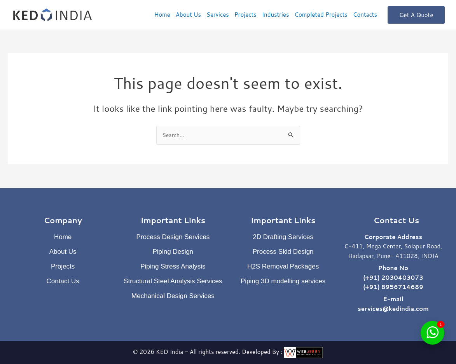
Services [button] (217, 14)
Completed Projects (320, 14)
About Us (188, 14)
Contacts (365, 14)
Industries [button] (275, 14)
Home (162, 14)
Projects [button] (245, 14)
